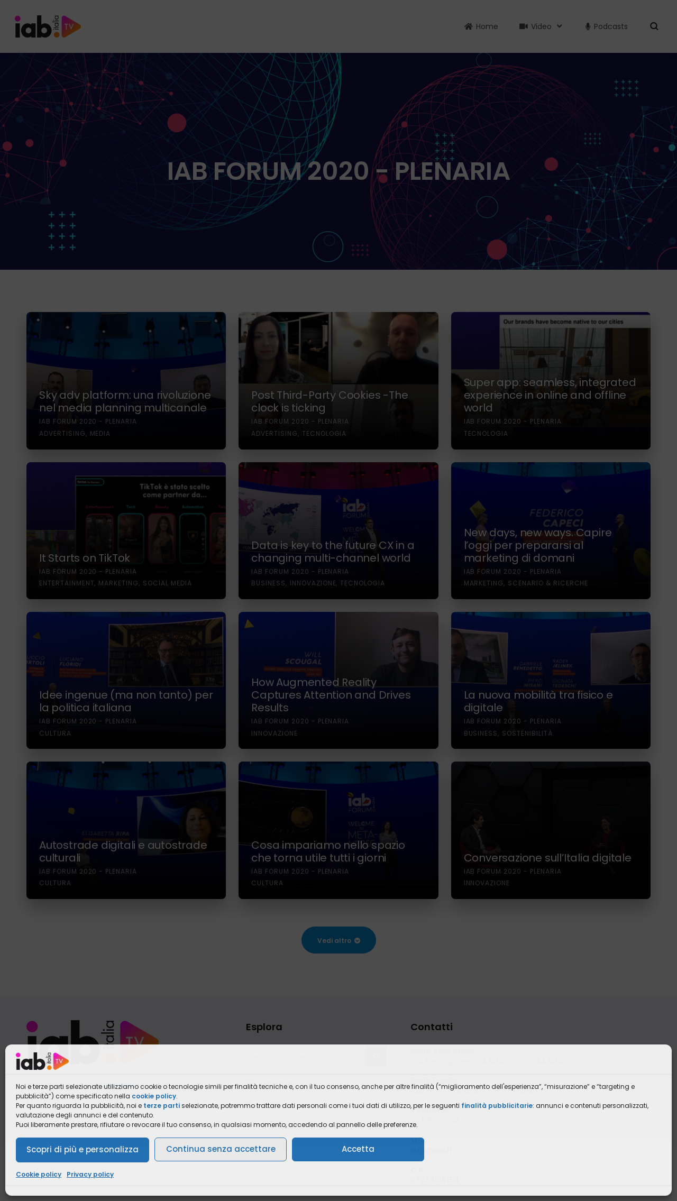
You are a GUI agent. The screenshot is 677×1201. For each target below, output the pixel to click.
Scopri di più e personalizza (82, 1149)
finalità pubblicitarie (497, 1105)
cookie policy (154, 1096)
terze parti (161, 1105)
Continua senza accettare (221, 1148)
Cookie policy (38, 1174)
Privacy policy (90, 1174)
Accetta (358, 1148)
